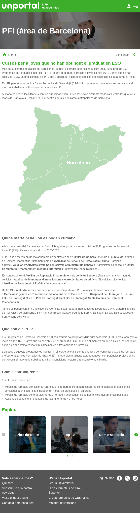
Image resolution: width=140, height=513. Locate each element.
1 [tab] (67, 455)
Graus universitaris (61, 483)
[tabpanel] (27, 434)
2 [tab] (72, 455)
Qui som (7, 483)
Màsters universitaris (62, 503)
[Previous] (3, 434)
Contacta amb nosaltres (18, 503)
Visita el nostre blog (15, 497)
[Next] (136, 434)
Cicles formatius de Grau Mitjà (69, 497)
